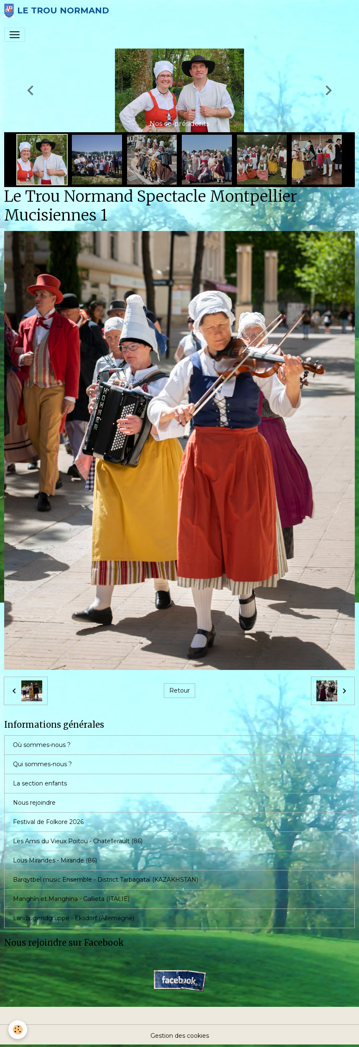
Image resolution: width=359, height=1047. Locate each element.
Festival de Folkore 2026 (48, 822)
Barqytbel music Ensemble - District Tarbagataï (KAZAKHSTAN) (105, 879)
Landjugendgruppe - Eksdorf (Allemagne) (73, 918)
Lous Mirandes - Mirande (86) (55, 860)
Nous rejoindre (34, 802)
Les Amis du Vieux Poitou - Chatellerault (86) (78, 841)
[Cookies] (17, 1029)
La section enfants (40, 783)
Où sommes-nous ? (42, 745)
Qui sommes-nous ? (42, 764)
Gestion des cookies (179, 1035)
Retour (179, 690)
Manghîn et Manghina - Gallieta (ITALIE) (71, 899)
